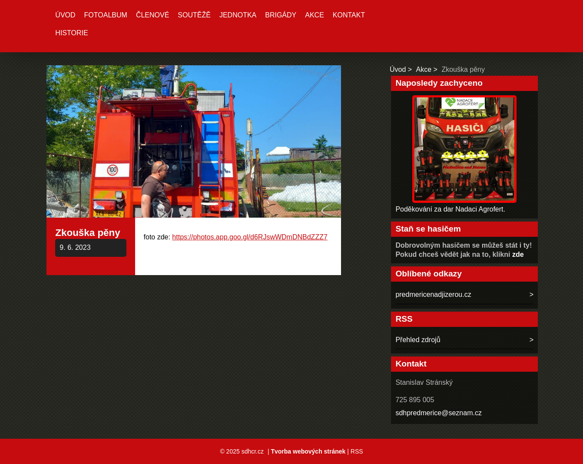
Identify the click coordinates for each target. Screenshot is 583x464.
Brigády (280, 15)
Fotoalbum (105, 15)
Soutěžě (194, 15)
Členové (152, 15)
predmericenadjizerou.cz (433, 294)
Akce (314, 15)
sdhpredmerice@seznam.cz (438, 413)
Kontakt (349, 15)
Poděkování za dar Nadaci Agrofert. (450, 209)
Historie (71, 33)
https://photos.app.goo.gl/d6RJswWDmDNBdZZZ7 (249, 237)
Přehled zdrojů (417, 339)
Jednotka (237, 15)
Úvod (65, 15)
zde (518, 254)
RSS (357, 451)
